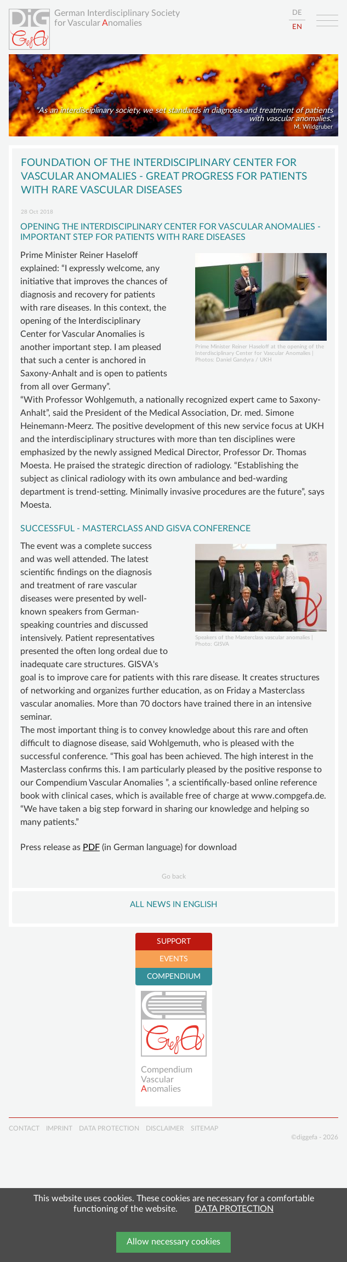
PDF (91, 847)
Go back (174, 876)
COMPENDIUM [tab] (174, 976)
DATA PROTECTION (234, 1208)
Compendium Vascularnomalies (166, 1079)
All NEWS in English (173, 904)
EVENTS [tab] (174, 959)
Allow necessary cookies (173, 1241)
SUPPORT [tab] (174, 941)
